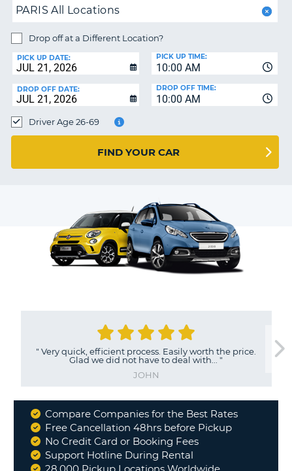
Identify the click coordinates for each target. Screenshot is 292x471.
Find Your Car (138, 152)
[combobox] (215, 63)
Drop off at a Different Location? (96, 38)
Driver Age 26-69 (64, 121)
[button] (265, 11)
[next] (278, 349)
